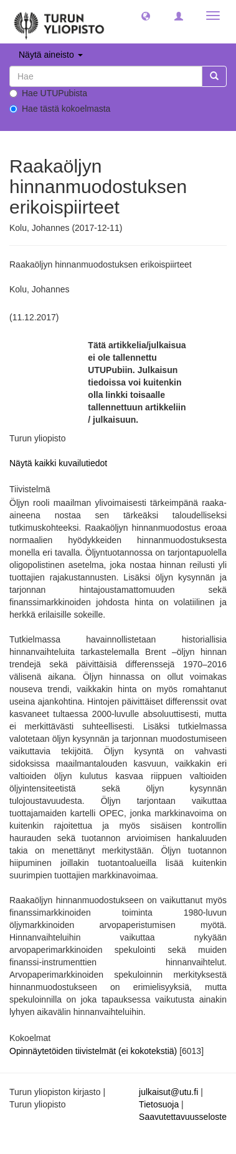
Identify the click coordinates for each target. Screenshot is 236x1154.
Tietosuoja (159, 1104)
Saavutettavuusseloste (183, 1117)
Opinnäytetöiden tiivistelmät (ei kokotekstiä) (94, 1051)
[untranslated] (105, 76)
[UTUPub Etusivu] (59, 21)
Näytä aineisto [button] (51, 55)
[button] (146, 15)
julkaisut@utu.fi (168, 1092)
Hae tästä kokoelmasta (59, 109)
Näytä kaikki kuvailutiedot (58, 463)
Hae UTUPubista (48, 93)
